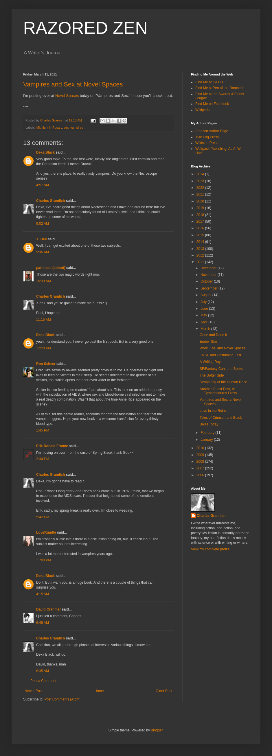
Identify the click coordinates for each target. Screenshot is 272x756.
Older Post (164, 691)
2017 (200, 222)
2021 (200, 194)
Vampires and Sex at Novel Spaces (73, 84)
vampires (76, 127)
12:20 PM (43, 348)
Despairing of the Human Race (223, 382)
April (204, 322)
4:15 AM (42, 594)
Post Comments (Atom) (62, 699)
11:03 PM (43, 560)
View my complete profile (210, 549)
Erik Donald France (52, 446)
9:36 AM (42, 252)
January (207, 440)
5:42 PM (42, 517)
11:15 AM (43, 320)
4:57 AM (42, 185)
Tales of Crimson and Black (221, 418)
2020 (200, 201)
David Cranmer (48, 609)
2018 (200, 215)
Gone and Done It (213, 335)
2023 (200, 181)
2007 (200, 468)
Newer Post (34, 691)
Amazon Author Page (211, 131)
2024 (200, 174)
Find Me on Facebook (212, 104)
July (204, 302)
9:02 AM (42, 224)
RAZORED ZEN (85, 28)
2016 (200, 228)
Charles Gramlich (50, 201)
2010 (200, 448)
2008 (200, 462)
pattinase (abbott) (50, 268)
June (205, 309)
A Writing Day (210, 362)
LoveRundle (46, 532)
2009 (200, 455)
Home (99, 691)
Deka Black (45, 152)
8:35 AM (42, 671)
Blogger (157, 730)
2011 (200, 262)
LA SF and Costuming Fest (220, 355)
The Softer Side (212, 375)
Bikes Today (209, 424)
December (209, 268)
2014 (200, 242)
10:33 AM (43, 281)
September (209, 288)
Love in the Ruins (213, 411)
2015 (200, 235)
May (204, 315)
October (207, 281)
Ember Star (208, 342)
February (208, 433)
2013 (200, 249)
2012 (200, 255)
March (206, 329)
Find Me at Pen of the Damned (218, 88)
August (206, 295)
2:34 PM (42, 459)
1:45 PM (42, 430)
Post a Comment (43, 681)
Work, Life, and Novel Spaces (222, 348)
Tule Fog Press (207, 137)
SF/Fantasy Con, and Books (221, 369)
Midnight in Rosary (49, 127)
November (209, 275)
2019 (200, 208)
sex (66, 127)
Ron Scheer (46, 364)
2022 (200, 188)
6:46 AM (42, 623)
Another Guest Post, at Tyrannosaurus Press (218, 391)
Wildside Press (206, 143)
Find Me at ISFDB (209, 82)
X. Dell (41, 239)
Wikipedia (202, 110)
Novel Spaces (67, 95)
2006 (200, 475)
